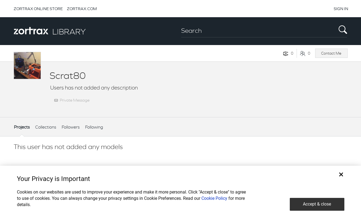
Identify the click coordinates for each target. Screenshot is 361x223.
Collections (45, 127)
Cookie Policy (214, 198)
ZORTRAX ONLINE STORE (38, 8)
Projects (22, 127)
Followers (71, 127)
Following (94, 127)
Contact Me (331, 53)
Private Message (74, 100)
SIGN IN (341, 8)
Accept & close (317, 204)
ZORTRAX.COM (82, 8)
